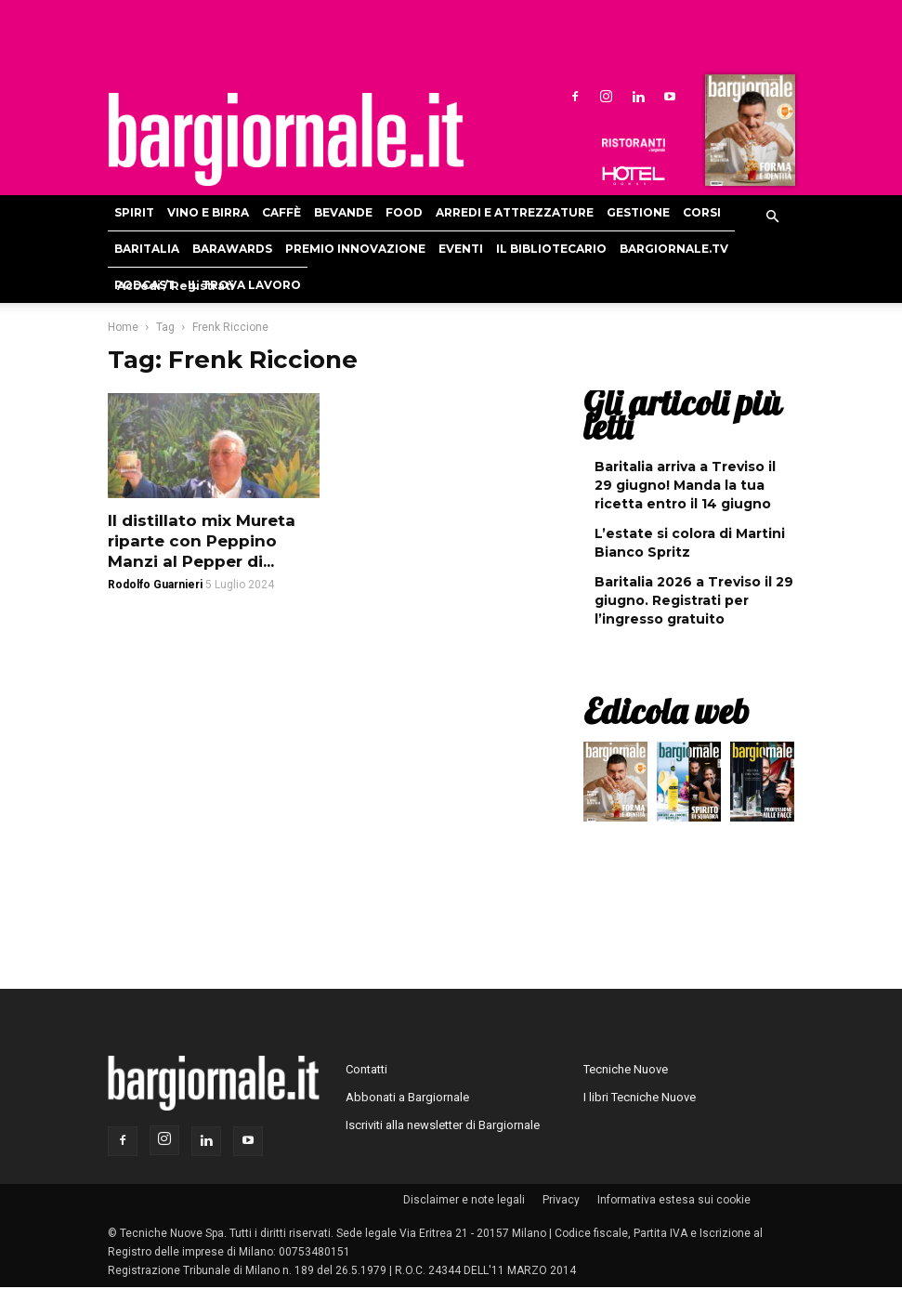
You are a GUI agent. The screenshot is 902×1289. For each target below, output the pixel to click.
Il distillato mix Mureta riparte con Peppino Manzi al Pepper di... (201, 541)
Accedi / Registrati (175, 286)
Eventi (460, 249)
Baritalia (146, 249)
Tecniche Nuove (625, 1069)
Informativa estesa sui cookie (674, 1199)
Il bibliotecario (551, 249)
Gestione (638, 212)
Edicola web (666, 711)
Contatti (366, 1069)
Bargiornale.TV (674, 249)
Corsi (702, 212)
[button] (773, 217)
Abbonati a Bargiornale (407, 1097)
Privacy (561, 1199)
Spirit (134, 212)
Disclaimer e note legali (464, 1199)
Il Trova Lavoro (244, 285)
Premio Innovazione (355, 249)
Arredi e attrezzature (515, 212)
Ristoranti (633, 145)
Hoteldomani (633, 175)
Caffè (281, 212)
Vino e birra (208, 212)
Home (123, 327)
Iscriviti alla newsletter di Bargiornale (443, 1125)
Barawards (232, 249)
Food (404, 212)
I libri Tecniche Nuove (639, 1097)
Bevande (343, 212)
